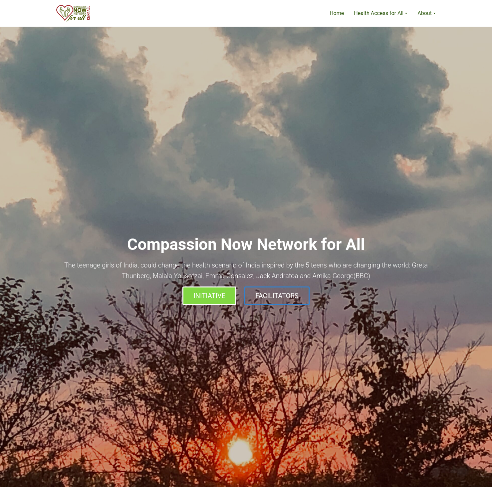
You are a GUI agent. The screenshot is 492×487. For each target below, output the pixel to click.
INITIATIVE (209, 296)
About (424, 13)
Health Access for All (378, 13)
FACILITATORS (276, 296)
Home (337, 13)
